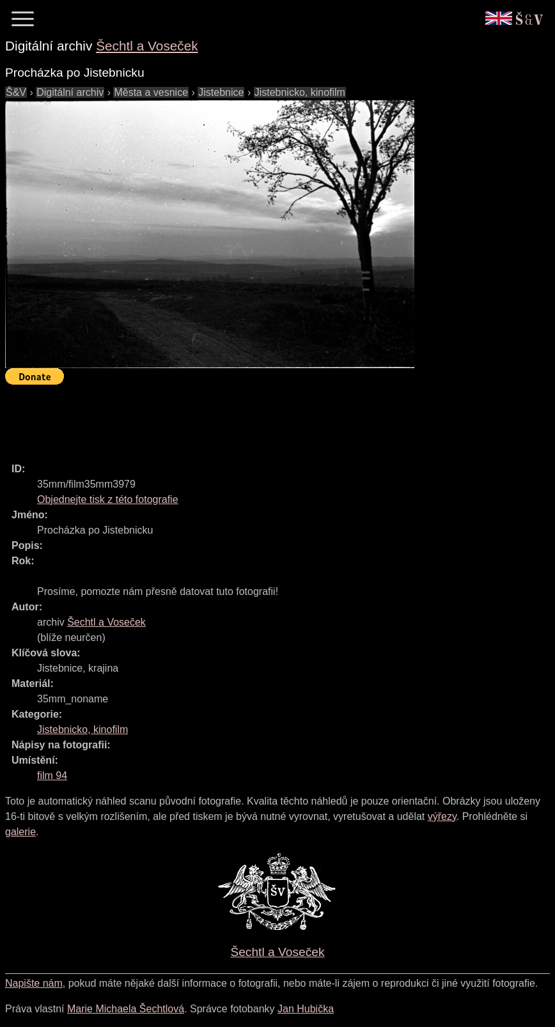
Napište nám (34, 983)
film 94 (52, 775)
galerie (20, 831)
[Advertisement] (238, 418)
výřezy (442, 816)
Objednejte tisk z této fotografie (107, 499)
